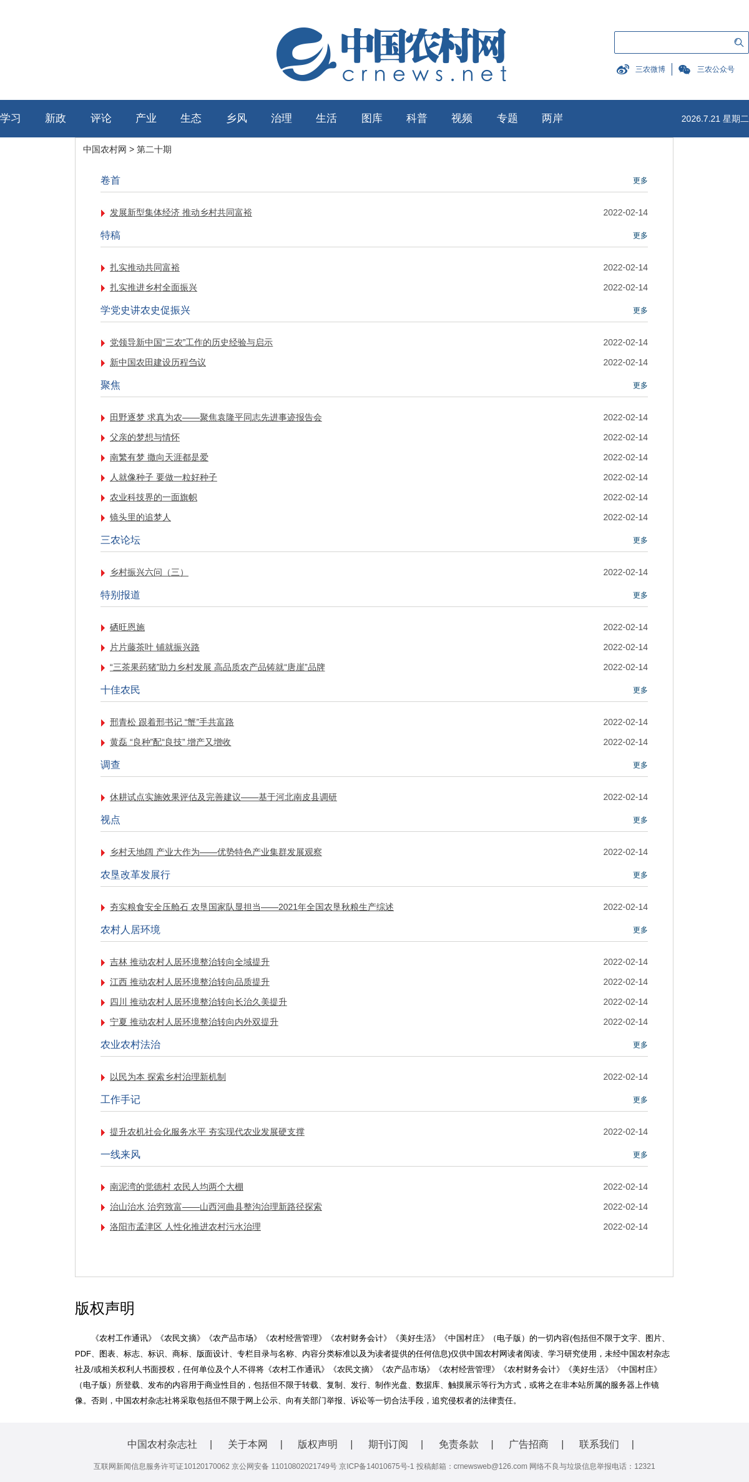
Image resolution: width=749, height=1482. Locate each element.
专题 (507, 118)
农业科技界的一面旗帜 (153, 497)
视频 (461, 118)
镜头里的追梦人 (140, 517)
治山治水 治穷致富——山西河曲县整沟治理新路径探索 (216, 1207)
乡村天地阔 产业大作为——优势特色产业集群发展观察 (216, 852)
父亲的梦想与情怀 (145, 437)
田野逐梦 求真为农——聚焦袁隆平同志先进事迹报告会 (216, 417)
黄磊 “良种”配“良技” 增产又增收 (170, 742)
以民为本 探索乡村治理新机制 (168, 1077)
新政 (55, 118)
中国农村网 (105, 149)
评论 (101, 118)
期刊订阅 (388, 1444)
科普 (417, 118)
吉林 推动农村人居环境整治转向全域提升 (190, 962)
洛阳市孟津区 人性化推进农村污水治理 (185, 1227)
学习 (10, 118)
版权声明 (318, 1444)
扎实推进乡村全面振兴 (153, 287)
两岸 (552, 118)
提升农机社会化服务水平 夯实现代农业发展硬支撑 (207, 1132)
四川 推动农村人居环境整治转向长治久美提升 (198, 1002)
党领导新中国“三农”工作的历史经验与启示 (191, 342)
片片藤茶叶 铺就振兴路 (155, 647)
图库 (372, 118)
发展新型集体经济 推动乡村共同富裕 (181, 212)
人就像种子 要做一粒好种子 (163, 477)
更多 (640, 180)
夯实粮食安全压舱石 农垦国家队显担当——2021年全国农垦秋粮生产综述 (252, 907)
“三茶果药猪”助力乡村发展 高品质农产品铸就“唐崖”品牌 (217, 667)
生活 (326, 118)
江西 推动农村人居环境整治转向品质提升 (190, 982)
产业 (146, 118)
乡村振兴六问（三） (149, 572)
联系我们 (599, 1444)
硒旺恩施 (127, 627)
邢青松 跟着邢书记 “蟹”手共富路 (172, 722)
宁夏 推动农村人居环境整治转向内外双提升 (194, 1022)
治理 (281, 118)
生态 (191, 118)
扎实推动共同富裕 (145, 267)
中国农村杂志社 (162, 1444)
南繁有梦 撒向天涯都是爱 (159, 457)
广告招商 (529, 1444)
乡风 (236, 118)
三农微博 (650, 69)
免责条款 (459, 1444)
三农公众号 (716, 69)
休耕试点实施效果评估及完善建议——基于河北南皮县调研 (223, 797)
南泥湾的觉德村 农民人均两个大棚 (176, 1187)
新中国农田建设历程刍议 (158, 362)
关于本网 (248, 1444)
